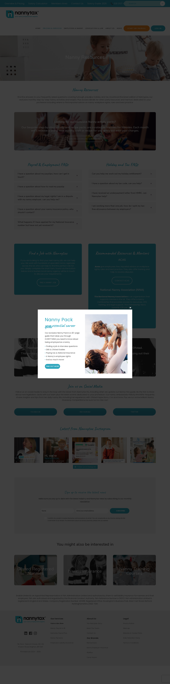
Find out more (52, 366)
